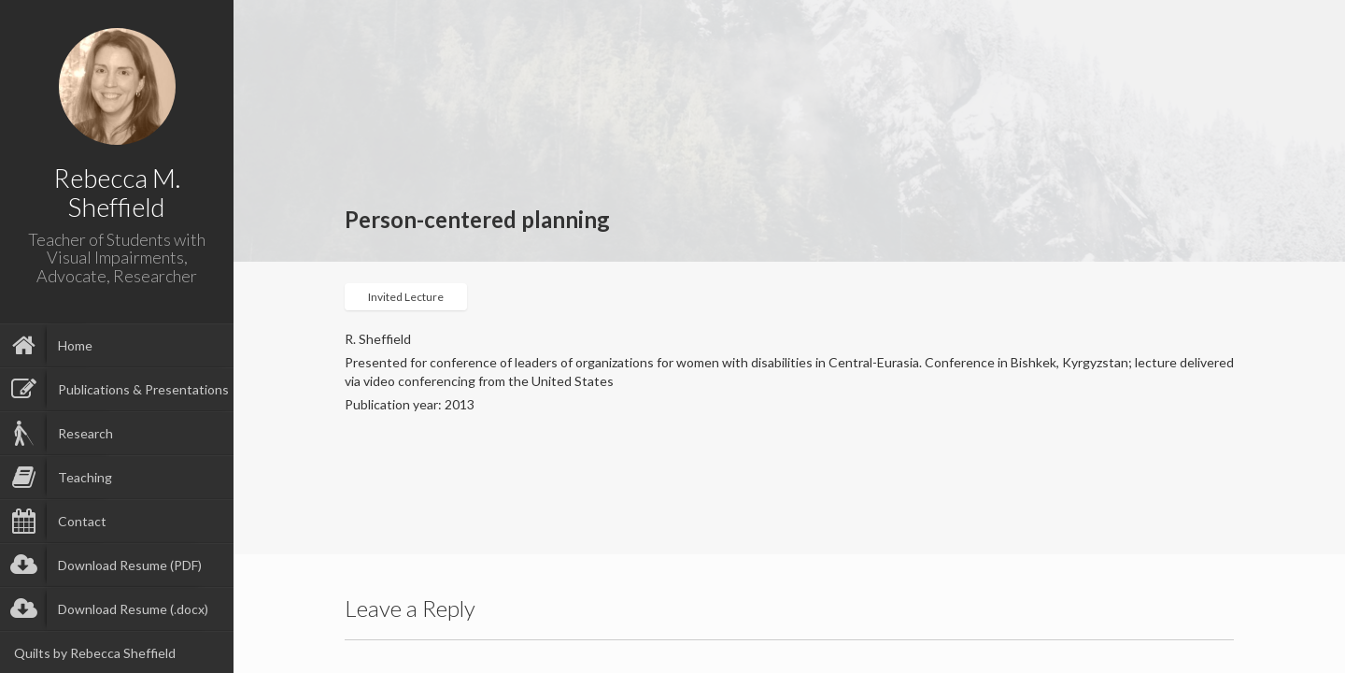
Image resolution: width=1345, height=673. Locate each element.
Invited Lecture (406, 297)
